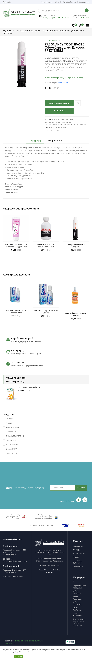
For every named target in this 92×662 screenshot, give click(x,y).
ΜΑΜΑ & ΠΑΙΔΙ (12, 444)
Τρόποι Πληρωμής (77, 592)
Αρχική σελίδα (8, 31)
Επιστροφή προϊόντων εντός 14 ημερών (27, 353)
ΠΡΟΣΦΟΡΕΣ (11, 440)
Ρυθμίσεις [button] (49, 572)
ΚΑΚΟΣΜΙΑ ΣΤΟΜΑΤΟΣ (52, 122)
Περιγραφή (35, 140)
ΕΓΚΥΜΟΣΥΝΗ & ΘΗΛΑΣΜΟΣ (64, 120)
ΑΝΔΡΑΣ (9, 423)
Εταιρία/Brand (55, 140)
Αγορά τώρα (59, 111)
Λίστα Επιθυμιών (77, 614)
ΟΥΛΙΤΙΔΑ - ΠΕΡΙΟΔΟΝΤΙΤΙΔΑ (54, 125)
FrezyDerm (55, 130)
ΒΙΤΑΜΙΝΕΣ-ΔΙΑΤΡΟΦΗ (15, 436)
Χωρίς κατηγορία (12, 427)
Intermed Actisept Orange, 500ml (76, 314)
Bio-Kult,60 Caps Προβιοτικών (30, 387)
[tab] (35, 141)
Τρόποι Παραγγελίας (78, 598)
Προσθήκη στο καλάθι (59, 103)
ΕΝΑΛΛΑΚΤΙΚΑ (11, 449)
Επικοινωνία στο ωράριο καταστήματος (27, 366)
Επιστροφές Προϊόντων (77, 609)
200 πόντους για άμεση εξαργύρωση (29, 488)
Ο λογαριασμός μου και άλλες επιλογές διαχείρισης (79, 622)
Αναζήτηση (87, 10)
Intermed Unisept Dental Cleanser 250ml (16, 311)
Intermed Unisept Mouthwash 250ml (46, 311)
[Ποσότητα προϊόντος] (52, 96)
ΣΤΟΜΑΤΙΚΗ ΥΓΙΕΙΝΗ (71, 125)
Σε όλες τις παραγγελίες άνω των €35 (26, 341)
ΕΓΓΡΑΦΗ (81, 488)
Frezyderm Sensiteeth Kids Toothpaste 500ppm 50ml (16, 245)
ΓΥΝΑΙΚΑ (9, 419)
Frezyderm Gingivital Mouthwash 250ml (46, 245)
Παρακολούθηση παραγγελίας (79, 587)
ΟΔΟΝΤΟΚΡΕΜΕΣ (66, 122)
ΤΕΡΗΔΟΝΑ (35, 31)
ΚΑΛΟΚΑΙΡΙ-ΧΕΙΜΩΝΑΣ (58, 127)
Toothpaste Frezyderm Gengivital (76, 245)
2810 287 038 (83, 17)
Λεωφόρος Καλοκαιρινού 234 (56, 17)
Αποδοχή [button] (18, 656)
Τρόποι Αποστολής (77, 603)
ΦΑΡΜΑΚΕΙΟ (11, 432)
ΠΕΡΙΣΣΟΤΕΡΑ (22, 31)
